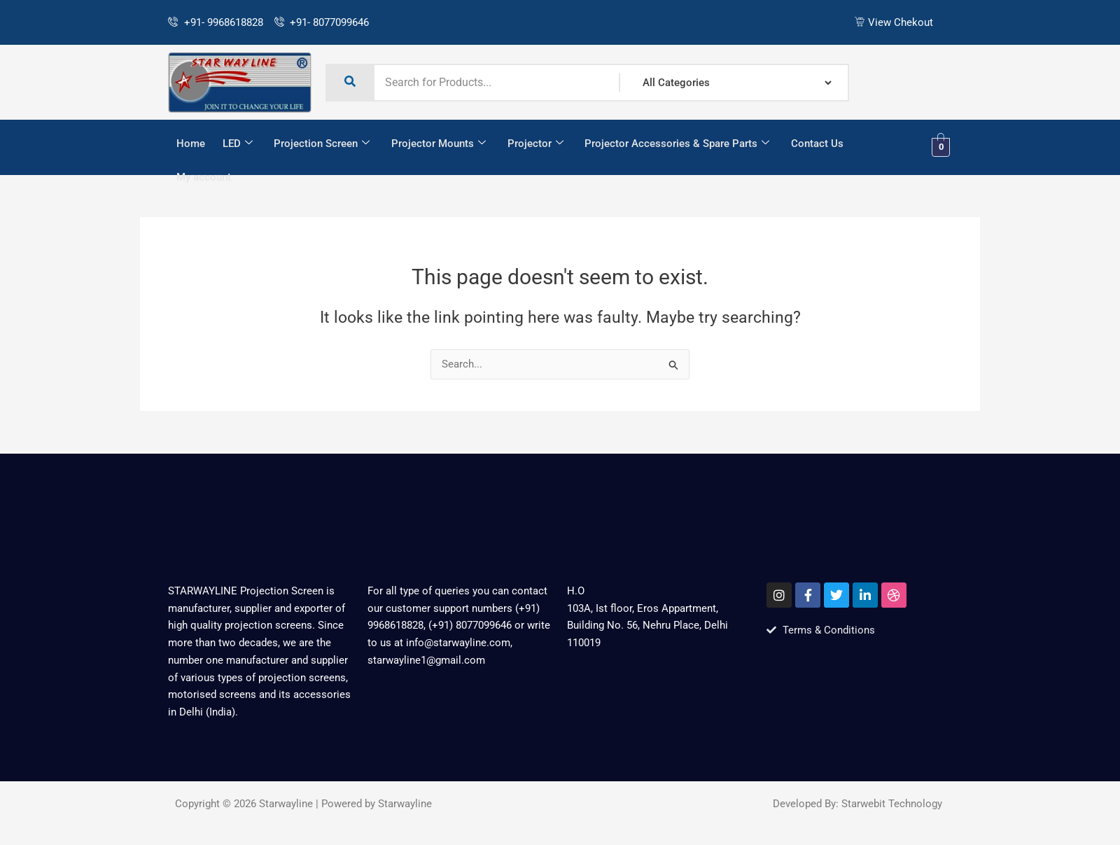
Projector (533, 144)
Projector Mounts (437, 144)
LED (237, 144)
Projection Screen (321, 144)
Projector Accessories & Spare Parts (674, 144)
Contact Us (814, 143)
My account (203, 178)
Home (190, 143)
